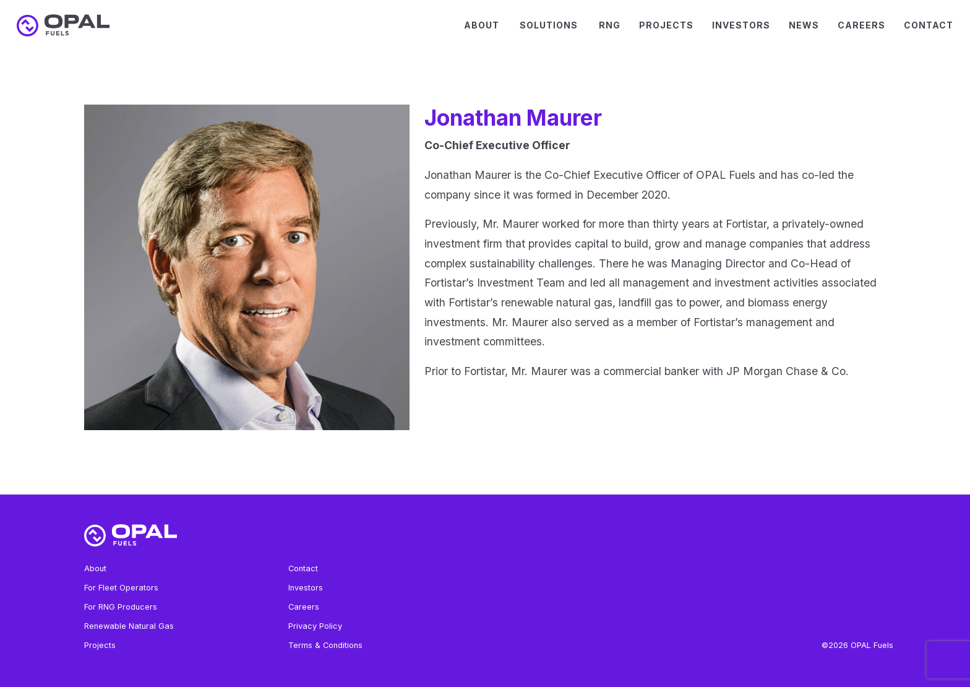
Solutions (549, 25)
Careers (861, 25)
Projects (666, 25)
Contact (928, 25)
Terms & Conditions (325, 645)
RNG (609, 25)
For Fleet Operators (121, 587)
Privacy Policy (315, 626)
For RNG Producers (120, 606)
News (804, 25)
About (481, 25)
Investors (741, 25)
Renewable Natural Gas (129, 626)
